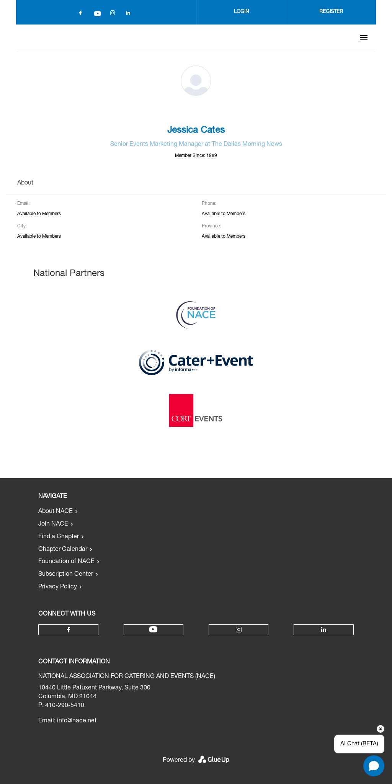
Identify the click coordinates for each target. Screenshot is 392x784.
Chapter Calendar (62, 550)
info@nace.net (76, 721)
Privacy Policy (57, 587)
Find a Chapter (58, 537)
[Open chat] (373, 765)
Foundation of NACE (66, 562)
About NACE (55, 512)
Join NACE (53, 524)
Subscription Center (65, 575)
